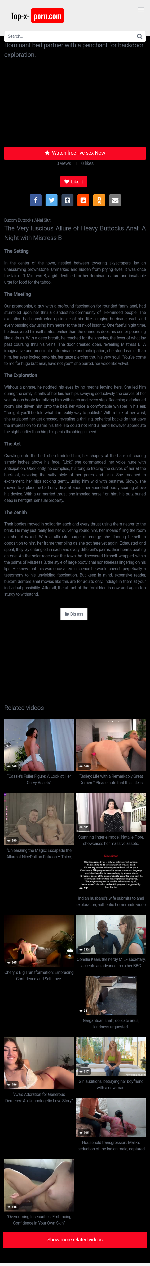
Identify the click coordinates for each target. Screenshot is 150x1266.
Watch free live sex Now (75, 153)
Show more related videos (75, 1239)
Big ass (74, 614)
